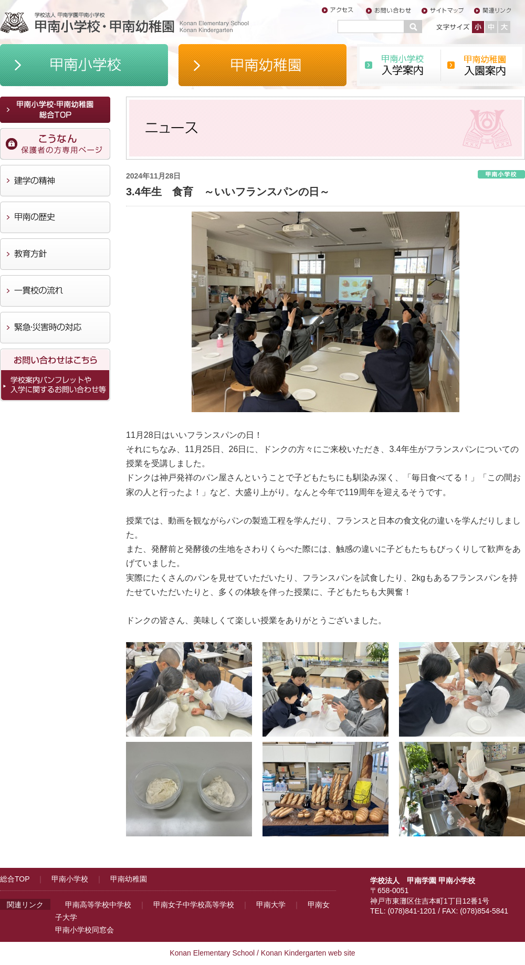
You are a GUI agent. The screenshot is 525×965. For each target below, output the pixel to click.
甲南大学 (271, 904)
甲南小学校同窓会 (84, 930)
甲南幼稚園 (128, 879)
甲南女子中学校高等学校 (193, 904)
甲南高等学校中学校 (98, 904)
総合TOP (14, 879)
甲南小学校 (69, 879)
